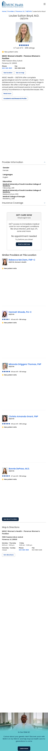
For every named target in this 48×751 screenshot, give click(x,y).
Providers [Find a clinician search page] (11, 11)
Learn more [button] (24, 749)
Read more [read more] (7, 94)
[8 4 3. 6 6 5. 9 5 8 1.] (7, 68)
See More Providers (10, 519)
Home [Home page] (4, 11)
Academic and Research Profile (15, 99)
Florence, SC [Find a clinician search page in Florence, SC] (20, 11)
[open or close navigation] (44, 4)
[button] (8, 73)
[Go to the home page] (12, 4)
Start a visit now (24, 244)
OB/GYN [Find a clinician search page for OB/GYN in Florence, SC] (28, 11)
